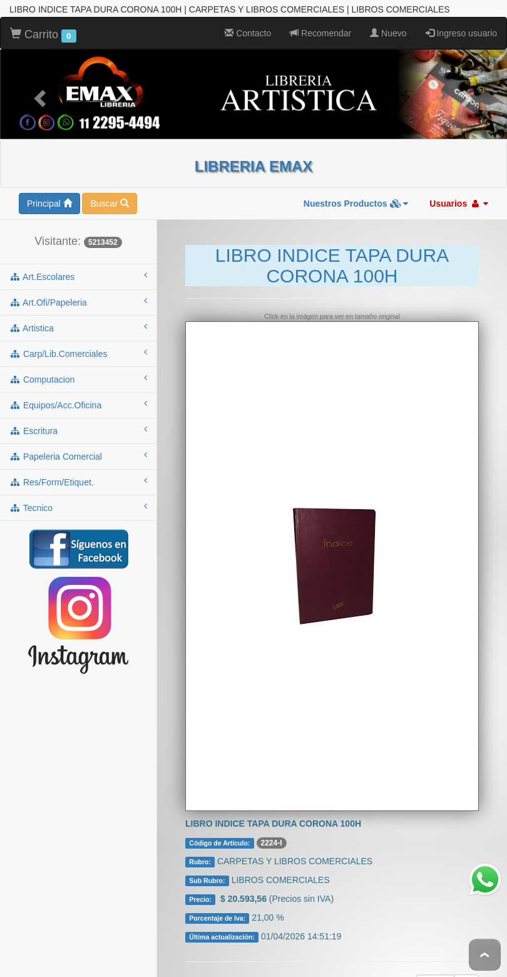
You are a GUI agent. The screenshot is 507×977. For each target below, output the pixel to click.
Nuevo (388, 16)
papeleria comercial (78, 438)
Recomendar (320, 16)
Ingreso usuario (461, 16)
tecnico (78, 489)
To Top (485, 955)
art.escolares (78, 258)
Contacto (248, 16)
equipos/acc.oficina (78, 387)
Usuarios (458, 186)
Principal (49, 186)
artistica (78, 310)
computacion (78, 361)
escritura (78, 412)
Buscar (109, 186)
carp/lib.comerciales (78, 335)
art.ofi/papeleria (78, 284)
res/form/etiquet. (78, 464)
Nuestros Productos (356, 186)
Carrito (43, 17)
